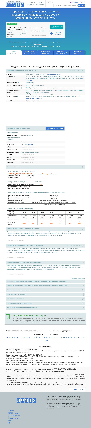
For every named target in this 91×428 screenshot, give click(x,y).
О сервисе (11, 410)
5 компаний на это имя (54, 74)
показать (30, 144)
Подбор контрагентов (14, 415)
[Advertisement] (76, 29)
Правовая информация (14, 417)
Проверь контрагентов (32, 3)
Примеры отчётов (13, 418)
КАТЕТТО (50, 2)
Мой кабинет (74, 2)
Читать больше (77, 389)
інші (45, 341)
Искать (81, 5)
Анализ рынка (41, 3)
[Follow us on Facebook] (9, 423)
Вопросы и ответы (13, 413)
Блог (9, 420)
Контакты (10, 412)
